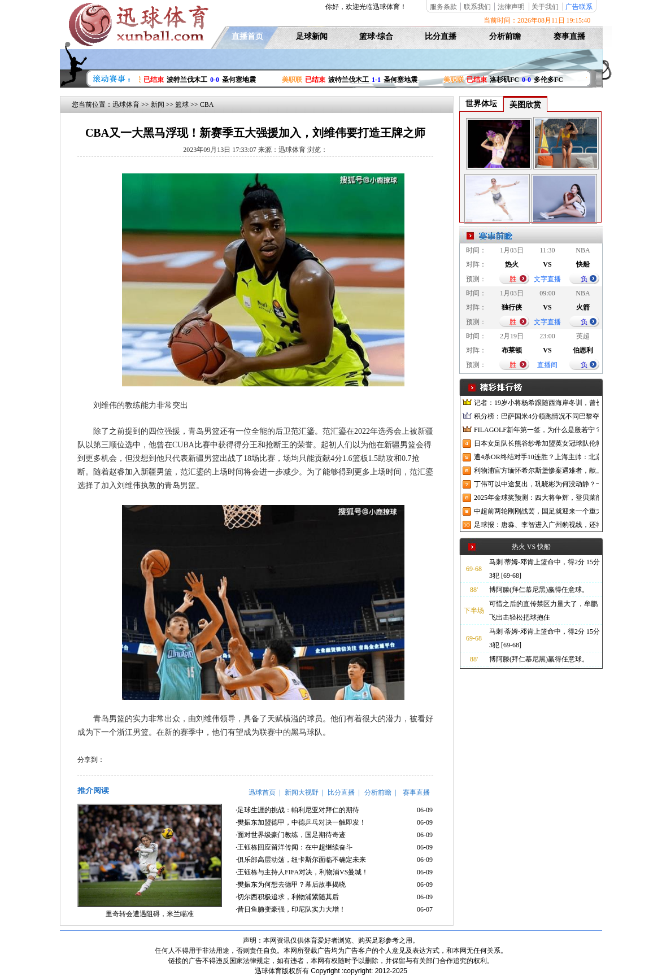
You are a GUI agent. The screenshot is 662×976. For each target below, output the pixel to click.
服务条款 (443, 7)
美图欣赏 (525, 105)
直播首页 (247, 36)
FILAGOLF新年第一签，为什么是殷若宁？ (536, 430)
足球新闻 (312, 36)
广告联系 (579, 7)
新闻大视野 (302, 792)
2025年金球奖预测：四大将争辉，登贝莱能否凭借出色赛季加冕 (536, 498)
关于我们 (545, 7)
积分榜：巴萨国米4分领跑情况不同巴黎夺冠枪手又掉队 (536, 416)
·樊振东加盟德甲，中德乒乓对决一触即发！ (301, 822)
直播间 (547, 365)
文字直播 (547, 279)
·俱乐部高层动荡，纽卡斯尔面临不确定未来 (301, 860)
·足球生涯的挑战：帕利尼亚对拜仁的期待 (297, 810)
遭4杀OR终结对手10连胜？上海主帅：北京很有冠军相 (536, 457)
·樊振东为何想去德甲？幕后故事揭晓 (291, 884)
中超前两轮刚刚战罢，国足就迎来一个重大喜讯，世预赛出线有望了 (536, 511)
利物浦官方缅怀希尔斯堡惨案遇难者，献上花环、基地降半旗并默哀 (536, 470)
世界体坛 (481, 103)
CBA (207, 104)
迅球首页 (262, 792)
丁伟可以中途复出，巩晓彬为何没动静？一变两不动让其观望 (536, 484)
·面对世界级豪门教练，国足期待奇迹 (291, 835)
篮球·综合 (376, 36)
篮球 (182, 104)
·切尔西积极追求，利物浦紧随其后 (287, 897)
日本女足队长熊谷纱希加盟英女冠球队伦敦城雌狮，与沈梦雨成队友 (536, 443)
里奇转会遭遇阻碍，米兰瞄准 (150, 914)
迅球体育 (126, 104)
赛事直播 (569, 36)
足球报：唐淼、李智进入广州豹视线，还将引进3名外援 (536, 525)
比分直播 (440, 36)
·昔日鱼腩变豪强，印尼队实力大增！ (291, 909)
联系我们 (477, 7)
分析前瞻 (505, 36)
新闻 (157, 104)
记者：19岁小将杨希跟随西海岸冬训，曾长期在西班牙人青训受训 (536, 403)
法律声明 (511, 7)
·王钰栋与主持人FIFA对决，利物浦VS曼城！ (302, 872)
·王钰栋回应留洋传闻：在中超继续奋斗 (294, 847)
